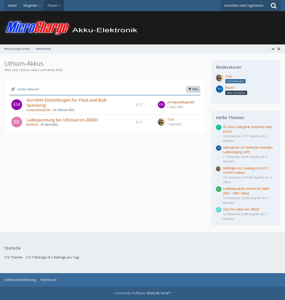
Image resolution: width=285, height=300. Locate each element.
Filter (193, 89)
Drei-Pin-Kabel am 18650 (241, 209)
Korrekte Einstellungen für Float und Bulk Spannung (66, 102)
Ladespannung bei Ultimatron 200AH (62, 119)
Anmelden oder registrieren (243, 5)
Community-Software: (142, 293)
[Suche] (274, 5)
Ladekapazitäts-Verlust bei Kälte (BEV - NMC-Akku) (246, 190)
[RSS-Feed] (279, 49)
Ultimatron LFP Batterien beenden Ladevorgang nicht (248, 149)
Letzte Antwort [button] (28, 89)
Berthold (32, 124)
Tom (170, 119)
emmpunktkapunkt (38, 110)
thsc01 (230, 88)
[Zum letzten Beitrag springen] (161, 104)
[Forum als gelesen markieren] (273, 49)
